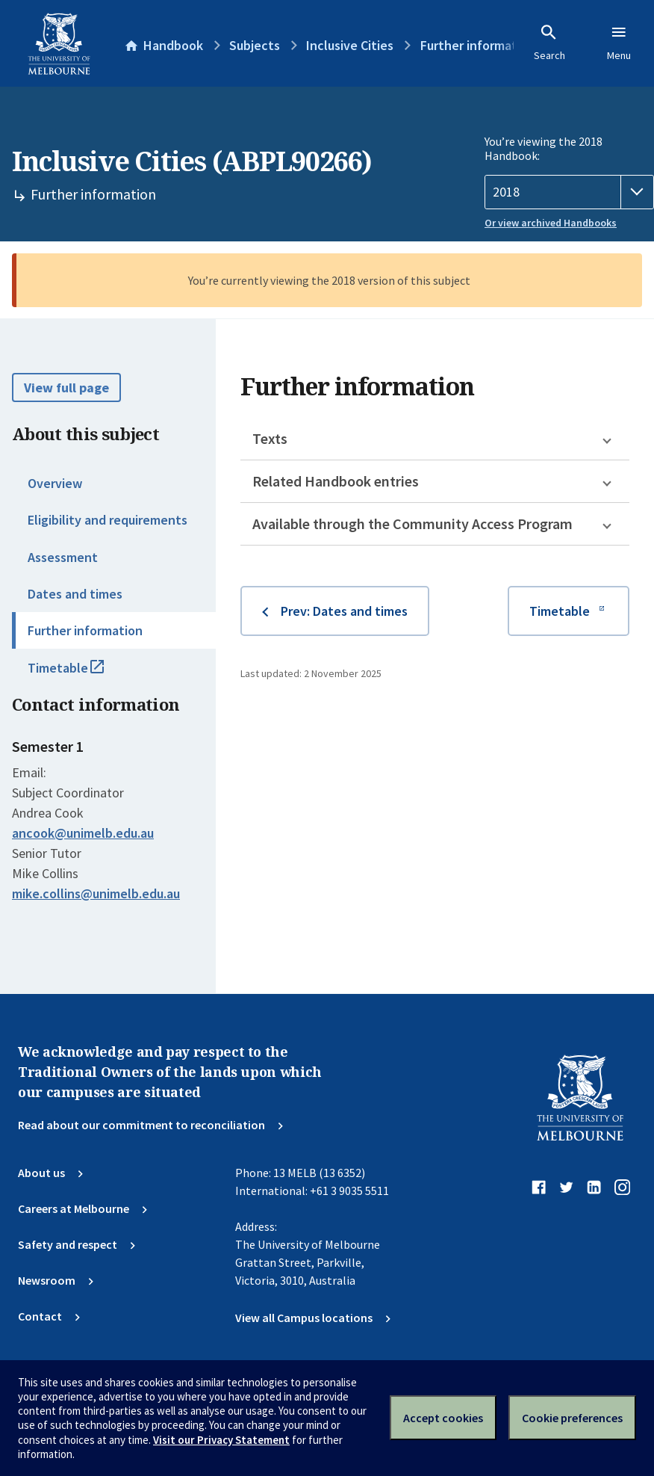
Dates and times (75, 593)
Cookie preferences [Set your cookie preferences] (572, 1417)
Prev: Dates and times (344, 611)
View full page (66, 387)
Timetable (82, 674)
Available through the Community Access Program (412, 523)
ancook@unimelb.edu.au (83, 833)
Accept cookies (443, 1417)
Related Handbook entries (335, 481)
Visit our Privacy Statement (221, 1440)
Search (549, 42)
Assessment (63, 557)
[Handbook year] (569, 192)
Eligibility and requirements (107, 519)
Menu (619, 42)
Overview (55, 483)
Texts (269, 438)
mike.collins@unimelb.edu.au (96, 894)
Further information (85, 630)
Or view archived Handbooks (551, 222)
